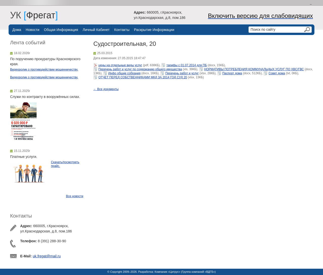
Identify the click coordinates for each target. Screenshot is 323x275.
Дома (16, 30)
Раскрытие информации (154, 30)
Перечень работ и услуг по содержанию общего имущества (140, 69)
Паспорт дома (232, 73)
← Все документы (106, 89)
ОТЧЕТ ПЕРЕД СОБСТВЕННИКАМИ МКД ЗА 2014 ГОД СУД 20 (142, 77)
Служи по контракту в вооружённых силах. (45, 97)
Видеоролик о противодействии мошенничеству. (44, 69)
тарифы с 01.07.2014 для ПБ (186, 65)
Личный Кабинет (96, 30)
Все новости (74, 196)
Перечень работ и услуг (182, 73)
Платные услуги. (23, 157)
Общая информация (61, 30)
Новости (32, 30)
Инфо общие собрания (124, 73)
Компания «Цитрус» (167, 271)
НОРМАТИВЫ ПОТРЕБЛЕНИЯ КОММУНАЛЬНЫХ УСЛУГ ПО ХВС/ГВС (254, 69)
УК (18, 15)
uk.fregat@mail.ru (47, 256)
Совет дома (276, 73)
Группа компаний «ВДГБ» (198, 271)
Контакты (121, 30)
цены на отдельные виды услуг (120, 65)
